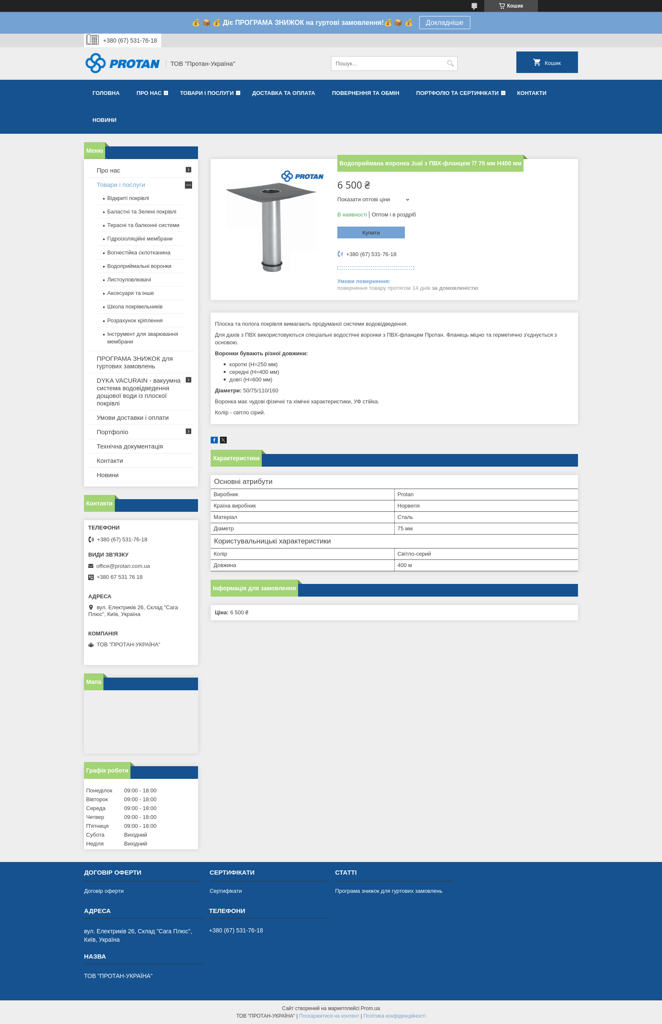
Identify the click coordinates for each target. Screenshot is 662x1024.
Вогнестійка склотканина (139, 252)
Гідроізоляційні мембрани (140, 238)
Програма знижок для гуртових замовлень (388, 891)
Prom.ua (370, 1008)
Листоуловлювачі (129, 279)
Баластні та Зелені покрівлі (141, 211)
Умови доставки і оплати (133, 417)
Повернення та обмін (365, 93)
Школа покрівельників (135, 306)
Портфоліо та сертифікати (457, 93)
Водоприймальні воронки (139, 266)
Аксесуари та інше (130, 293)
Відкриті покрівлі (128, 198)
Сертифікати (225, 891)
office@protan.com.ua (123, 566)
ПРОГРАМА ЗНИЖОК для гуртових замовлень (135, 362)
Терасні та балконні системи (143, 225)
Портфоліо (112, 431)
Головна (105, 93)
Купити (371, 233)
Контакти (532, 93)
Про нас (148, 93)
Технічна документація (130, 446)
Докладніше (445, 22)
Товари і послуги (206, 93)
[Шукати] (450, 63)
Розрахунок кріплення (135, 320)
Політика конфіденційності (395, 1016)
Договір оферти (104, 891)
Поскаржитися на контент (329, 1016)
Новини (104, 120)
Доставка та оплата (283, 93)
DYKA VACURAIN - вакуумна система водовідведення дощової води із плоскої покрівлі (139, 392)
